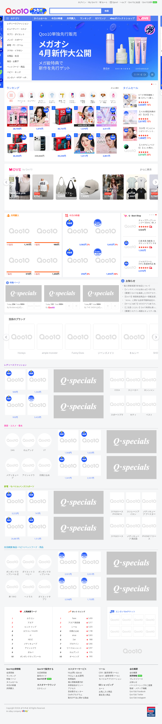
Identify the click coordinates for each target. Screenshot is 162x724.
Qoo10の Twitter (136, 695)
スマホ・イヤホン (15, 50)
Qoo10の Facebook (138, 691)
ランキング (13, 87)
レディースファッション (17, 23)
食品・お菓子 (13, 61)
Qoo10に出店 (134, 2)
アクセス (72, 688)
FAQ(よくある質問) (76, 676)
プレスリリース (136, 679)
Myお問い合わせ (75, 673)
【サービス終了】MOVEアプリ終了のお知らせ (141, 304)
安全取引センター (75, 691)
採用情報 (133, 676)
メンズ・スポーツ (15, 40)
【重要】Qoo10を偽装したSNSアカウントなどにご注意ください (141, 293)
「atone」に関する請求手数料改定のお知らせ (141, 300)
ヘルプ (123, 2)
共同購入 (15, 215)
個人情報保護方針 (75, 682)
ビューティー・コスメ (17, 29)
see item (119, 373)
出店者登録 (42, 673)
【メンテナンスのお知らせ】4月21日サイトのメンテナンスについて (141, 289)
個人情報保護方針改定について (137, 286)
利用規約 (72, 679)
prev (6, 182)
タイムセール (130, 87)
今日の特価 (74, 215)
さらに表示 (115, 88)
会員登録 (10, 673)
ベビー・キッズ (14, 72)
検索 (107, 11)
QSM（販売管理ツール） (109, 673)
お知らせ (130, 281)
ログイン (82, 2)
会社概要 (133, 673)
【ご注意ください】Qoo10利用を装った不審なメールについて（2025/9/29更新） (141, 307)
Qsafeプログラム (75, 695)
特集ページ (15, 282)
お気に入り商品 (105, 692)
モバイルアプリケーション (110, 679)
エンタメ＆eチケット (125, 611)
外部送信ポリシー (75, 685)
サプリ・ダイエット (16, 34)
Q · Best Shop (135, 216)
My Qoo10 (92, 2)
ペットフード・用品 (16, 67)
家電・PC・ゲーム (15, 45)
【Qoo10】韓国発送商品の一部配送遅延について (141, 297)
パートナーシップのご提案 (141, 685)
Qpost (115, 2)
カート (105, 2)
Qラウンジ (41, 688)
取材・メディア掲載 (138, 688)
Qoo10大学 (147, 2)
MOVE (15, 169)
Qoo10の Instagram (138, 698)
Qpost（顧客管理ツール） (110, 676)
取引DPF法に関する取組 (78, 698)
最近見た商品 (104, 695)
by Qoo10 (28, 169)
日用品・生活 (13, 56)
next (155, 182)
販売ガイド (42, 676)
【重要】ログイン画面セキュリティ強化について (141, 311)
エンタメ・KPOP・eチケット (19, 77)
